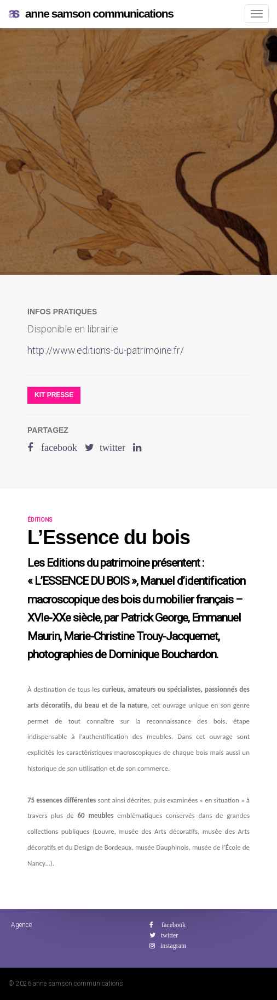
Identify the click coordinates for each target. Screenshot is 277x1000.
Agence (21, 925)
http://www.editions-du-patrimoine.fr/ (105, 350)
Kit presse (53, 395)
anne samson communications (91, 14)
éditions (39, 520)
